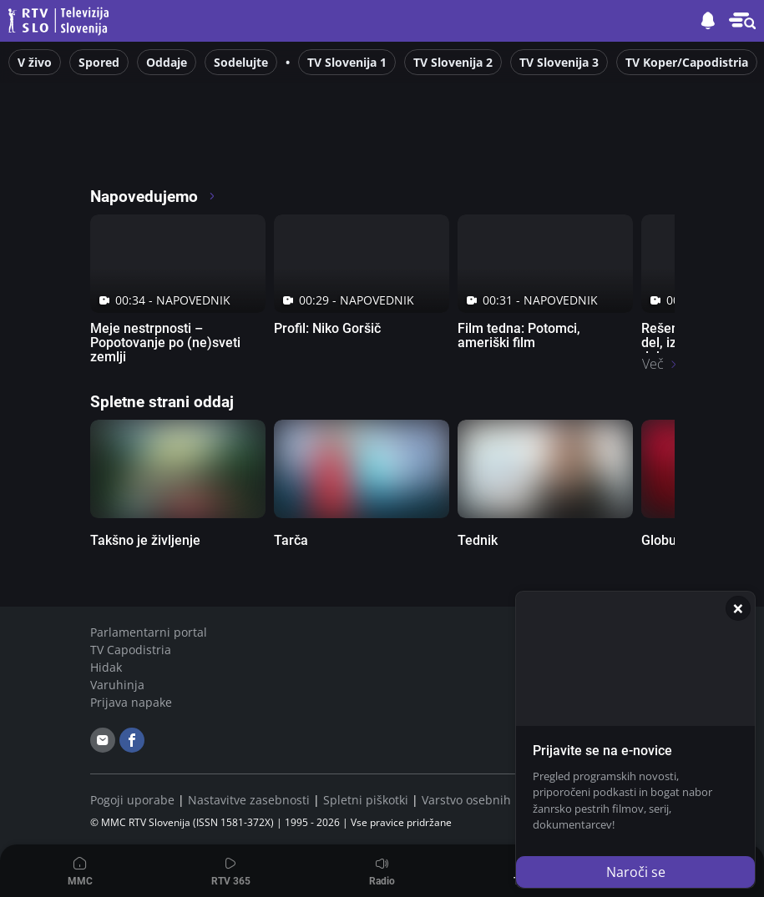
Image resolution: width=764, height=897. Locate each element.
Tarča (291, 540)
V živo (35, 62)
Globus (662, 540)
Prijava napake (131, 702)
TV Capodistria (130, 650)
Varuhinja (117, 685)
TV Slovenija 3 (559, 62)
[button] (742, 21)
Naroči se (635, 872)
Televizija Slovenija (61, 21)
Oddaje (166, 62)
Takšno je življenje (145, 540)
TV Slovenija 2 (453, 62)
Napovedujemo (153, 196)
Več (653, 364)
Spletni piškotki (365, 800)
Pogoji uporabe (132, 800)
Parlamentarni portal (148, 632)
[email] (102, 740)
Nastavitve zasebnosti (249, 800)
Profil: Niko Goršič (327, 328)
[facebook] (131, 740)
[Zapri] (738, 608)
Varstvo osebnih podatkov (493, 800)
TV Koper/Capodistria (686, 62)
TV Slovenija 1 (347, 62)
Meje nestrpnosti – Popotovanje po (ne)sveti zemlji (165, 342)
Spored (98, 62)
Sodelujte (241, 62)
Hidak (106, 667)
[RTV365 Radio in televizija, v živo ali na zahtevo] (242, 150)
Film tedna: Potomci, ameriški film (519, 335)
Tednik (478, 540)
